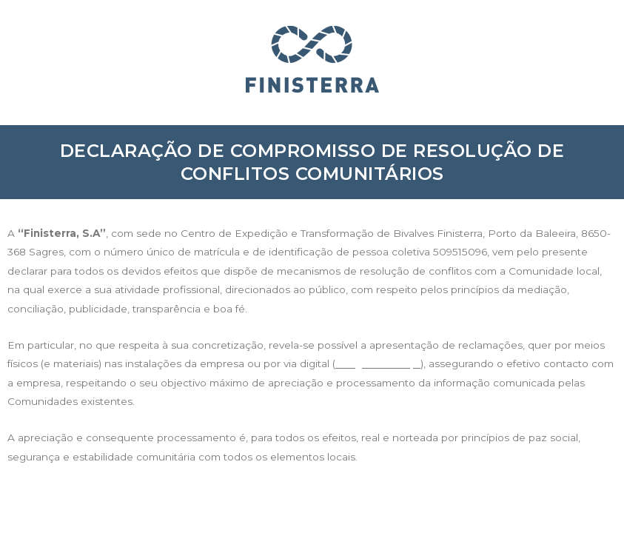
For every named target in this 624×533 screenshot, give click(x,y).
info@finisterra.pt (377, 363)
